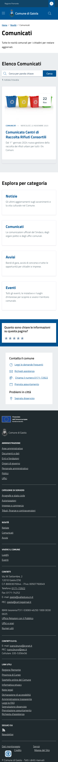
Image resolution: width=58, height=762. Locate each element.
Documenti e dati (10, 453)
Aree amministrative (12, 448)
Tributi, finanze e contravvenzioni (18, 510)
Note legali (7, 690)
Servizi (36, 746)
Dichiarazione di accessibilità (16, 695)
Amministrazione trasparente (17, 699)
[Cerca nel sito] (48, 13)
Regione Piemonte (12, 3)
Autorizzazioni (9, 500)
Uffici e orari (8, 623)
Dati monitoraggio (11, 746)
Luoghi (5, 555)
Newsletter (7, 734)
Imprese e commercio (13, 505)
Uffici (4, 478)
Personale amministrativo (15, 468)
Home (4, 25)
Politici (5, 473)
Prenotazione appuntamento (16, 710)
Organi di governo (11, 463)
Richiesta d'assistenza (13, 714)
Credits (17, 750)
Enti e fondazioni (10, 458)
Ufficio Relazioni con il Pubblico (17, 618)
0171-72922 (18, 588)
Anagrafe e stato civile (13, 495)
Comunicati (11, 125)
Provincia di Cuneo (11, 675)
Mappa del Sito (42, 750)
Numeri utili (8, 628)
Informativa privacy (12, 685)
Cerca (49, 73)
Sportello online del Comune (16, 680)
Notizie (5, 528)
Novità (13, 25)
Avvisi (5, 538)
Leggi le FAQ (8, 703)
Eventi (5, 560)
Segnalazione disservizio (14, 706)
